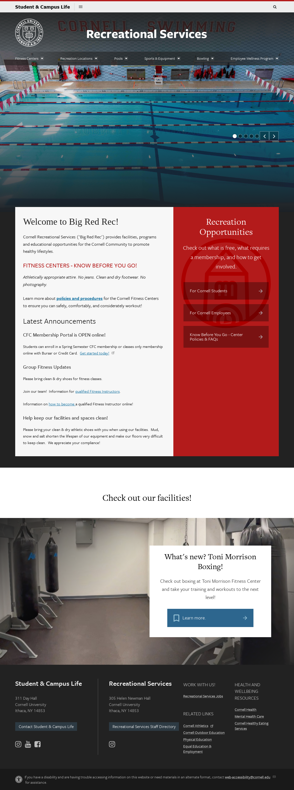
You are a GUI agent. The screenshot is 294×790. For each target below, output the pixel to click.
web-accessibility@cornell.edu (250, 777)
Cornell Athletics (198, 725)
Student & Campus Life (45, 6)
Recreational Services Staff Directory (144, 726)
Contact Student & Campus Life (46, 726)
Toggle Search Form (275, 7)
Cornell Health (245, 709)
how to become (62, 404)
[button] (264, 135)
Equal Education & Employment (197, 748)
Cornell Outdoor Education (204, 732)
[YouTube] (28, 744)
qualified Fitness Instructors (97, 391)
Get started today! (97, 353)
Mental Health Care (249, 716)
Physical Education (197, 739)
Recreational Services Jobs (203, 696)
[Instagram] (112, 744)
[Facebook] (37, 744)
